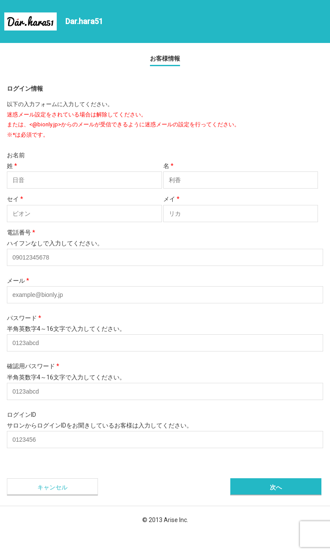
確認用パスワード (33, 366)
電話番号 (21, 232)
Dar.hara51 (84, 21)
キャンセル (52, 487)
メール (18, 280)
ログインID (21, 414)
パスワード (24, 318)
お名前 (16, 155)
